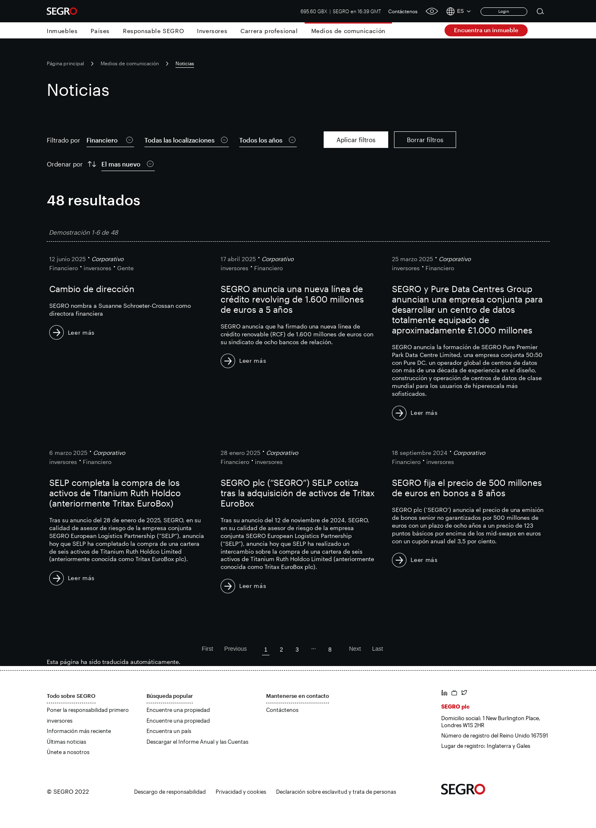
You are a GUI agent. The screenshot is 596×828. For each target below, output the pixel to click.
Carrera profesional (269, 30)
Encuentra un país (169, 731)
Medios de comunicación (348, 30)
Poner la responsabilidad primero (88, 710)
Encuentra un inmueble (486, 29)
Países (100, 30)
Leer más (81, 332)
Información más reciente (79, 731)
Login (503, 11)
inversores (59, 720)
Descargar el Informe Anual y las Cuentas (197, 741)
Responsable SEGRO (153, 30)
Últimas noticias (66, 741)
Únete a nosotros (68, 752)
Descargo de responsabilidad (170, 791)
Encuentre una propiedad (178, 710)
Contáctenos (403, 11)
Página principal (65, 63)
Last (377, 648)
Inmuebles (62, 30)
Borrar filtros (425, 139)
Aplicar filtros (355, 139)
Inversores (212, 30)
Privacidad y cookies (241, 791)
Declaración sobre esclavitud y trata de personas (336, 791)
